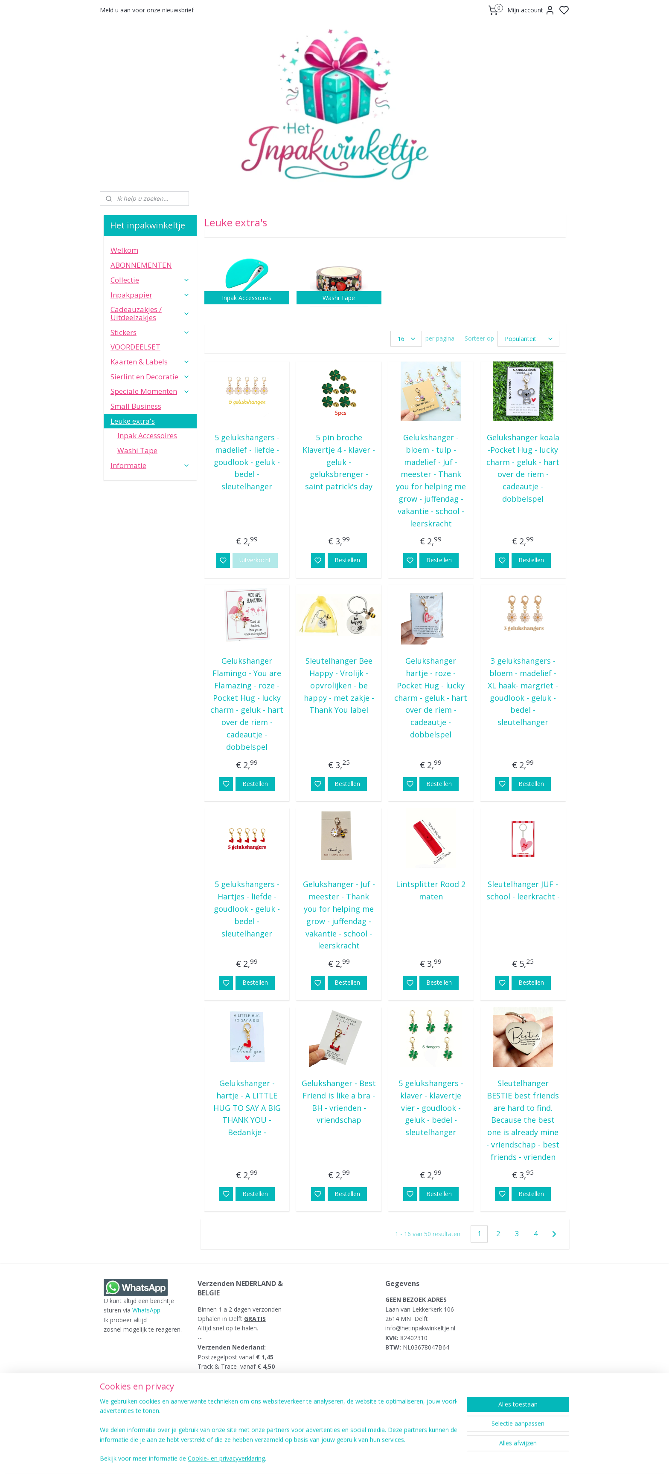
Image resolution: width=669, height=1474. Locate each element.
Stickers (150, 332)
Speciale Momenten (150, 391)
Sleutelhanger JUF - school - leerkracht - (522, 890)
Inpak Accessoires (147, 435)
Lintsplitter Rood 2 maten (430, 890)
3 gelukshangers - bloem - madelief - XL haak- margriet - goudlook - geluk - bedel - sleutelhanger (523, 691)
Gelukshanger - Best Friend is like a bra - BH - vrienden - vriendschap (339, 1101)
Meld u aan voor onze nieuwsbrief (147, 10)
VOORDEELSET (135, 347)
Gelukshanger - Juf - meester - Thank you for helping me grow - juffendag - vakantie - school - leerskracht (339, 915)
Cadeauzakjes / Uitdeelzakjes (150, 313)
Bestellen (347, 560)
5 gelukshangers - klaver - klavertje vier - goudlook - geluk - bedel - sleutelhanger (430, 1107)
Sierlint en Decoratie (150, 377)
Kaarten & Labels (150, 362)
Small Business (136, 406)
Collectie (150, 280)
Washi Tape (137, 450)
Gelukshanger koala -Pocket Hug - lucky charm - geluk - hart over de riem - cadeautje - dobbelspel (522, 468)
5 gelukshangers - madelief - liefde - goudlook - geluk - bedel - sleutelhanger (247, 461)
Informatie (150, 465)
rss (386, 1458)
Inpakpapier (150, 295)
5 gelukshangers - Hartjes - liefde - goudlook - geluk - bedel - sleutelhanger (247, 908)
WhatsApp (146, 1310)
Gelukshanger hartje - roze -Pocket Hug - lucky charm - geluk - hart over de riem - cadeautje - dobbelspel (430, 698)
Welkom (124, 250)
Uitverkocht (255, 560)
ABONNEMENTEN (141, 265)
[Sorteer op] (527, 338)
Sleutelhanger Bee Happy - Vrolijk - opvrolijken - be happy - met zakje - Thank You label (338, 685)
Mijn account (531, 10)
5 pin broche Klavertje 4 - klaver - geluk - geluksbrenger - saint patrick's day (339, 461)
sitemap (368, 1458)
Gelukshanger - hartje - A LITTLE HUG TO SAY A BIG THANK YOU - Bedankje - (246, 1107)
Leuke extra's (150, 421)
